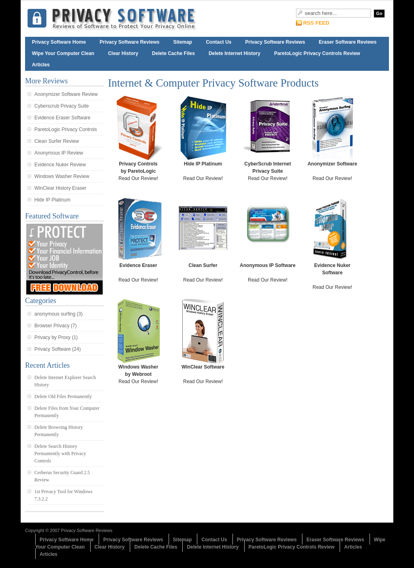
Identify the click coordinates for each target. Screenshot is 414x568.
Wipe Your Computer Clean (63, 53)
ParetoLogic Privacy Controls (65, 129)
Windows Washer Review (61, 176)
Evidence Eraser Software (62, 118)
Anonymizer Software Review (66, 94)
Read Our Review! (138, 138)
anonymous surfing (54, 314)
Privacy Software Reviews (129, 42)
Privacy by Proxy (52, 337)
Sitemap (182, 42)
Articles (41, 65)
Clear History (123, 53)
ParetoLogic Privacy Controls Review (317, 53)
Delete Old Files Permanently (63, 396)
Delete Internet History (234, 53)
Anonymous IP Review (58, 153)
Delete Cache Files (173, 53)
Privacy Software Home (59, 42)
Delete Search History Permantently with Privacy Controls (60, 453)
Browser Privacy (52, 326)
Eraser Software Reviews (348, 42)
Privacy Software (52, 349)
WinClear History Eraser (60, 188)
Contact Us (218, 42)
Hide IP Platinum (52, 200)
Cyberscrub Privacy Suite (61, 106)
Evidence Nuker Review (60, 164)
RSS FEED (316, 23)
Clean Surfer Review (56, 141)
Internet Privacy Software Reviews (126, 18)
